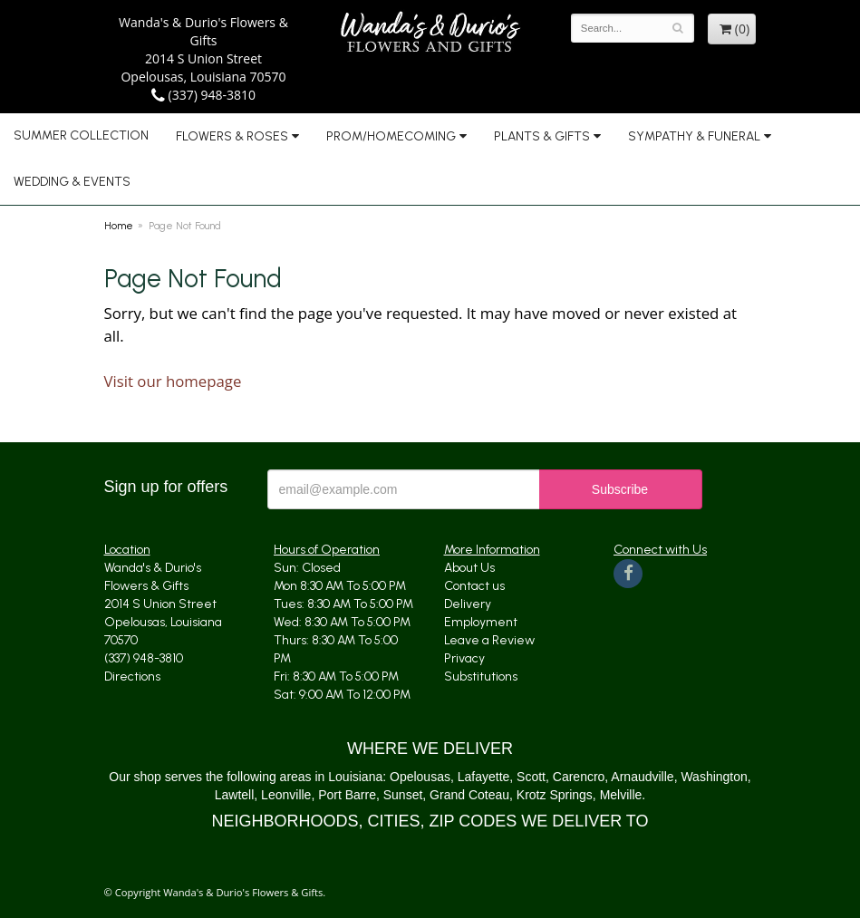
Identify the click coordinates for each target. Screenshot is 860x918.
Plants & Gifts (542, 136)
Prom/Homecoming (391, 136)
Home (118, 225)
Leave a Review (489, 640)
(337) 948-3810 (203, 94)
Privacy (464, 658)
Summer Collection (81, 135)
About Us (469, 567)
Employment (480, 622)
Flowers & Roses (232, 136)
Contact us (474, 586)
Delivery (467, 604)
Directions (132, 676)
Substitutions (480, 676)
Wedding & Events (72, 181)
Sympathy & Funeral (694, 136)
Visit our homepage (173, 381)
